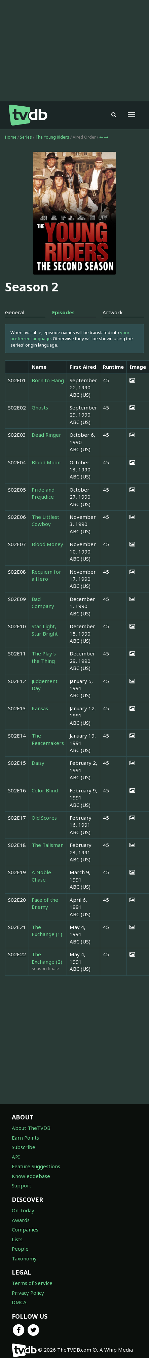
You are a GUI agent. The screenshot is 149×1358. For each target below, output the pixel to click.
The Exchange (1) (47, 930)
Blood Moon (46, 462)
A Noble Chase (41, 876)
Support (21, 1185)
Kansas (40, 708)
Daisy (38, 762)
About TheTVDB (31, 1127)
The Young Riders (52, 137)
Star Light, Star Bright (45, 630)
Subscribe (23, 1147)
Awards (21, 1220)
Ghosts (40, 407)
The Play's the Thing (44, 657)
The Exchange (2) (47, 958)
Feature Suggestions (36, 1166)
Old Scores (44, 817)
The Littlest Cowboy (45, 520)
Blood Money (47, 544)
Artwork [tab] (113, 312)
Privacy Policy (28, 1292)
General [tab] (14, 312)
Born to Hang (48, 380)
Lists (17, 1239)
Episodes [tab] (63, 312)
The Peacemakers (48, 739)
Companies (25, 1229)
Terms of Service (32, 1283)
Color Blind (45, 790)
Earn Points (25, 1137)
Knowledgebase (31, 1176)
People (20, 1248)
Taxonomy (24, 1258)
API (16, 1156)
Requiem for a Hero (46, 575)
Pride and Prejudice (43, 493)
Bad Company (43, 602)
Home (10, 137)
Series (26, 137)
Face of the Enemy (45, 903)
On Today (23, 1210)
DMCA (19, 1302)
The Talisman (48, 845)
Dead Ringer (46, 434)
